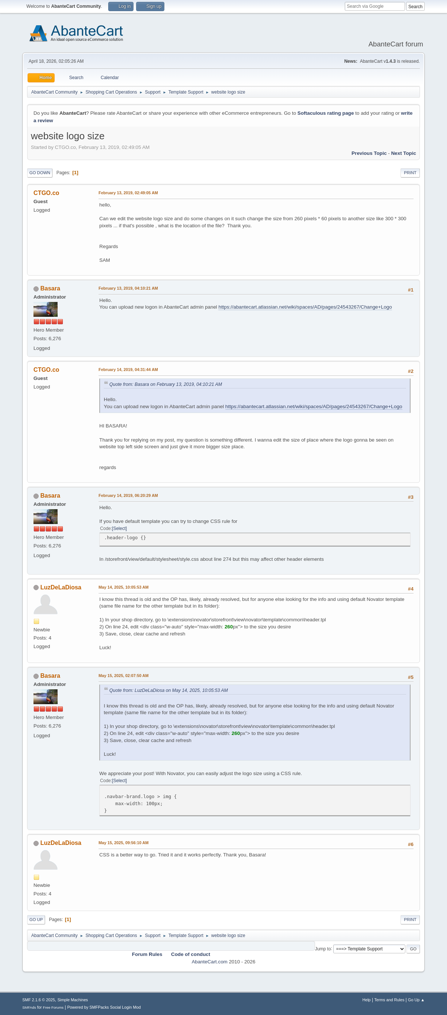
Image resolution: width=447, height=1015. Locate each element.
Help (366, 1000)
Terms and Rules (389, 1000)
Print (410, 172)
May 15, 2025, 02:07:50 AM (123, 675)
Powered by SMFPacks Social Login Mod (104, 1007)
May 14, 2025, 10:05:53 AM (123, 587)
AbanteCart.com (209, 961)
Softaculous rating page (326, 113)
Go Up (36, 919)
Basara (50, 288)
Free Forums (53, 1007)
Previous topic (369, 153)
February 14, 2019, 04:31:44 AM (128, 369)
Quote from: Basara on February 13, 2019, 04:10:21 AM (165, 384)
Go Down (39, 172)
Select (119, 528)
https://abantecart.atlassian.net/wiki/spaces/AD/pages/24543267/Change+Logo (305, 307)
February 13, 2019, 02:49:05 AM (128, 193)
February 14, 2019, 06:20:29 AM (128, 495)
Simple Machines (72, 1000)
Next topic (403, 153)
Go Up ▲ (416, 1000)
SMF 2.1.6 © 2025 (38, 1000)
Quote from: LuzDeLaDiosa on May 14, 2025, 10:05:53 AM (168, 690)
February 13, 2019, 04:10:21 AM (128, 288)
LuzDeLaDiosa (61, 587)
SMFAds (29, 1007)
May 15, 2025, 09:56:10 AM (123, 842)
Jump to (323, 948)
